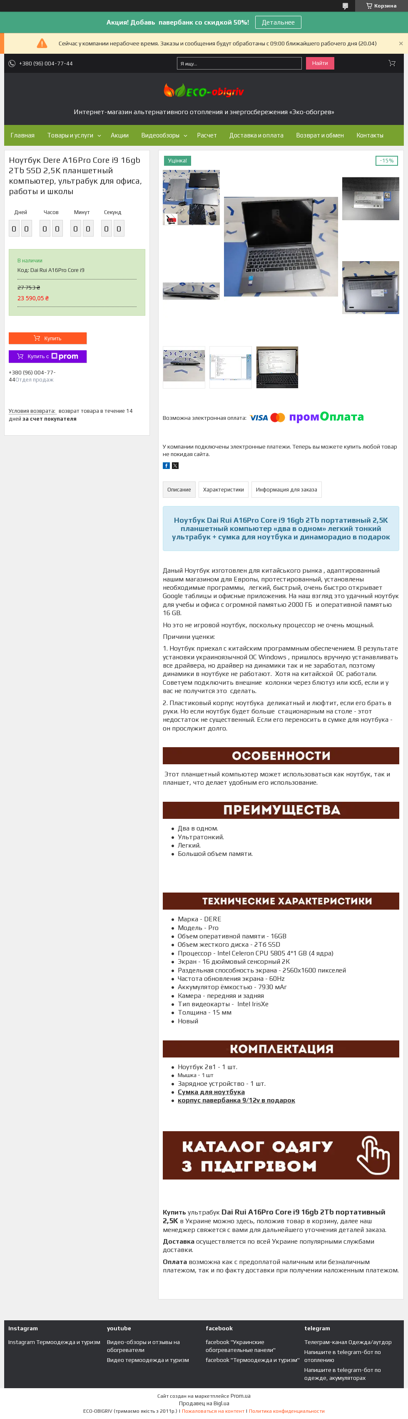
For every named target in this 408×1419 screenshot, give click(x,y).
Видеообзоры (160, 135)
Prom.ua (241, 1396)
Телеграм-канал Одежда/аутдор (348, 1342)
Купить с (52, 356)
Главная (22, 135)
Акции (120, 135)
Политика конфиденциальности (287, 1411)
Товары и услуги (70, 135)
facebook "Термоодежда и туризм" (253, 1360)
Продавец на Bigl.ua (204, 1403)
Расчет (207, 135)
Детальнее (278, 22)
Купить (52, 338)
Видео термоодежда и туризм (148, 1360)
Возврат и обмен (320, 135)
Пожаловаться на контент (213, 1411)
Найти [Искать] (320, 63)
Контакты (369, 135)
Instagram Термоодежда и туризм (54, 1342)
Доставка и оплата (256, 135)
